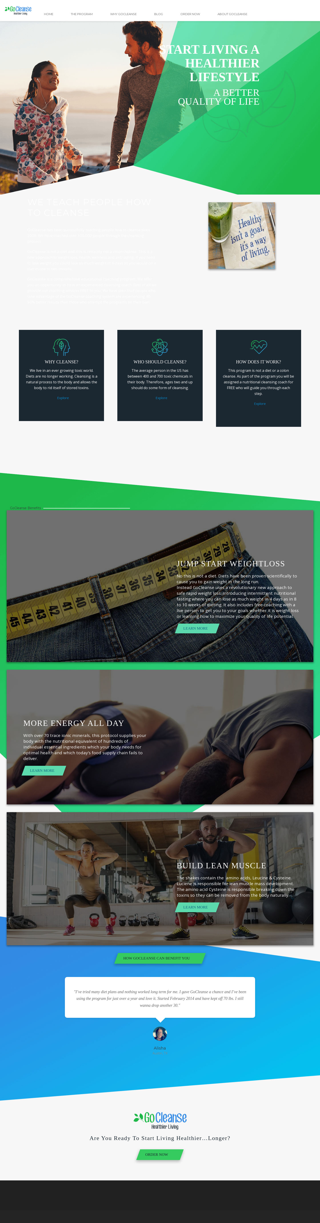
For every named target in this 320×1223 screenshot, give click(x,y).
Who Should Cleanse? (160, 361)
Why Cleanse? (61, 361)
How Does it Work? (258, 361)
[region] (160, 97)
